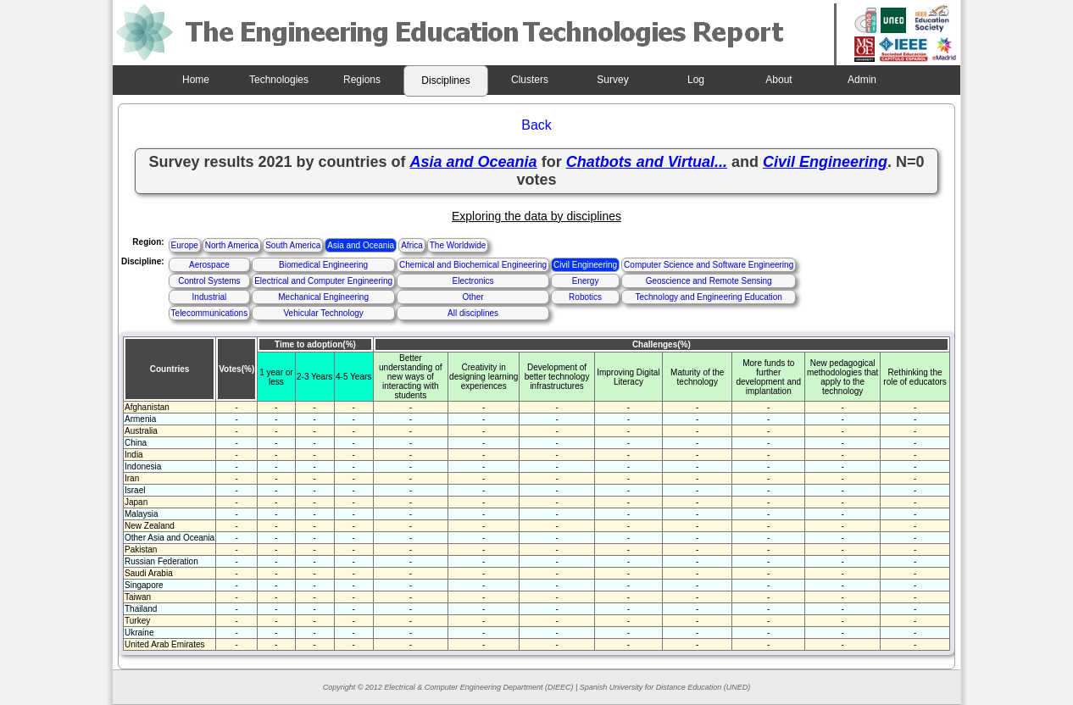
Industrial (209, 297)
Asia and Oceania (360, 245)
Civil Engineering (585, 264)
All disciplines (473, 313)
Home (195, 80)
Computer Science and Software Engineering (708, 264)
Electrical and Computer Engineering (323, 281)
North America (232, 245)
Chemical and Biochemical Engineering (473, 264)
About (778, 80)
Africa (412, 245)
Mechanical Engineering (323, 297)
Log (695, 80)
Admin (862, 80)
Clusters (529, 80)
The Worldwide (458, 245)
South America (292, 245)
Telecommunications (209, 313)
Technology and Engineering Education (708, 297)
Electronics (473, 281)
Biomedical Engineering (323, 264)
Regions (362, 80)
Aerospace (209, 264)
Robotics (585, 297)
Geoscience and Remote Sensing (709, 281)
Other (473, 297)
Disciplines (445, 80)
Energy (585, 281)
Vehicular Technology (323, 313)
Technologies (279, 80)
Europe (184, 245)
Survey (612, 80)
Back (536, 125)
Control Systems (209, 281)
